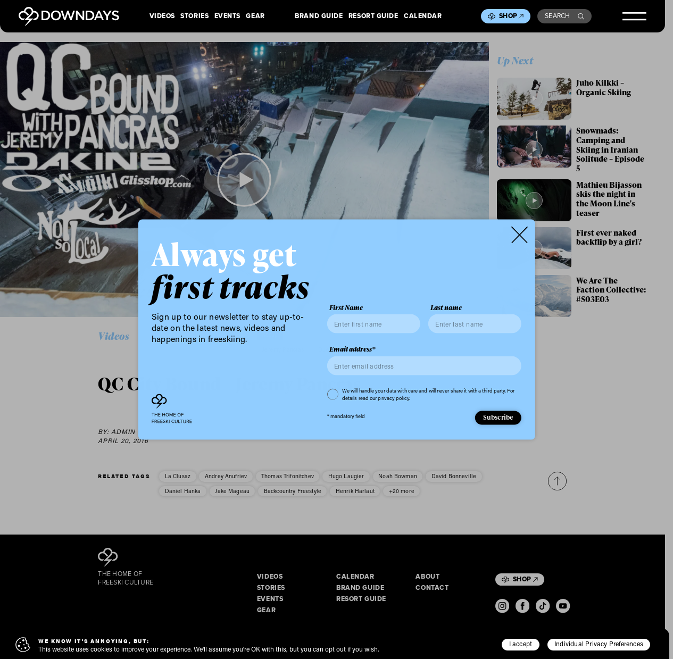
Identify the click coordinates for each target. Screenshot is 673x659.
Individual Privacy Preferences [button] (598, 643)
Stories (194, 16)
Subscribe (498, 417)
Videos (162, 16)
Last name (446, 307)
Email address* (352, 349)
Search (564, 16)
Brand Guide (319, 16)
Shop (511, 16)
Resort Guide (373, 16)
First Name (346, 307)
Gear (255, 16)
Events (227, 16)
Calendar (423, 16)
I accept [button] (521, 643)
